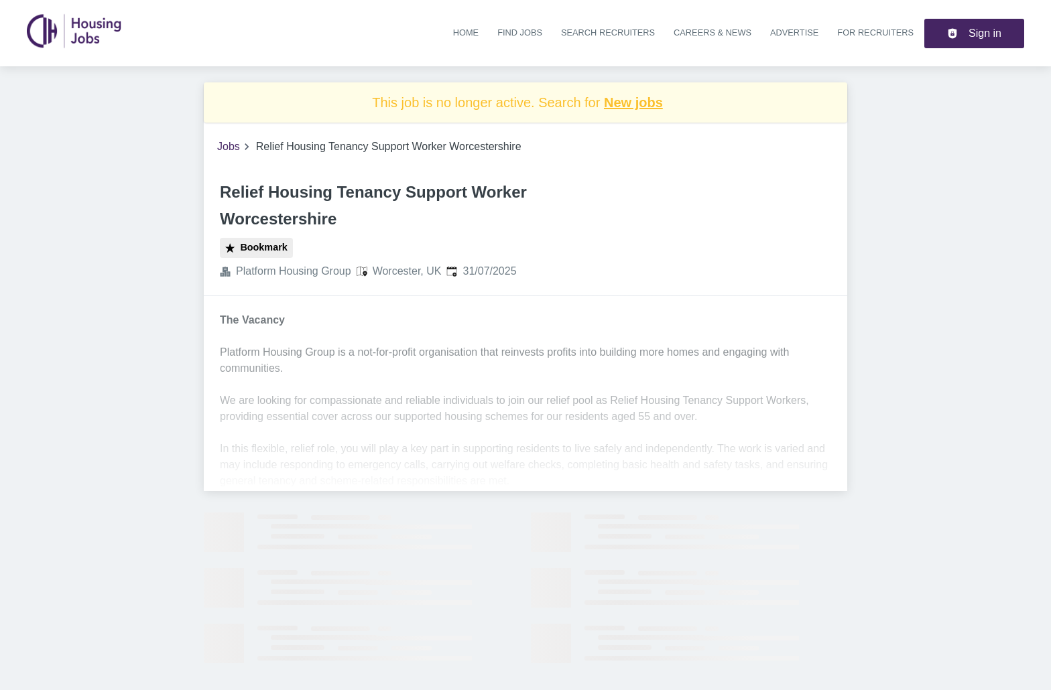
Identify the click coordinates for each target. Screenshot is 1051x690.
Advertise (794, 32)
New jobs (633, 102)
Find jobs (519, 32)
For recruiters (875, 32)
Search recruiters (608, 32)
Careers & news (712, 32)
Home (466, 32)
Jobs (228, 146)
